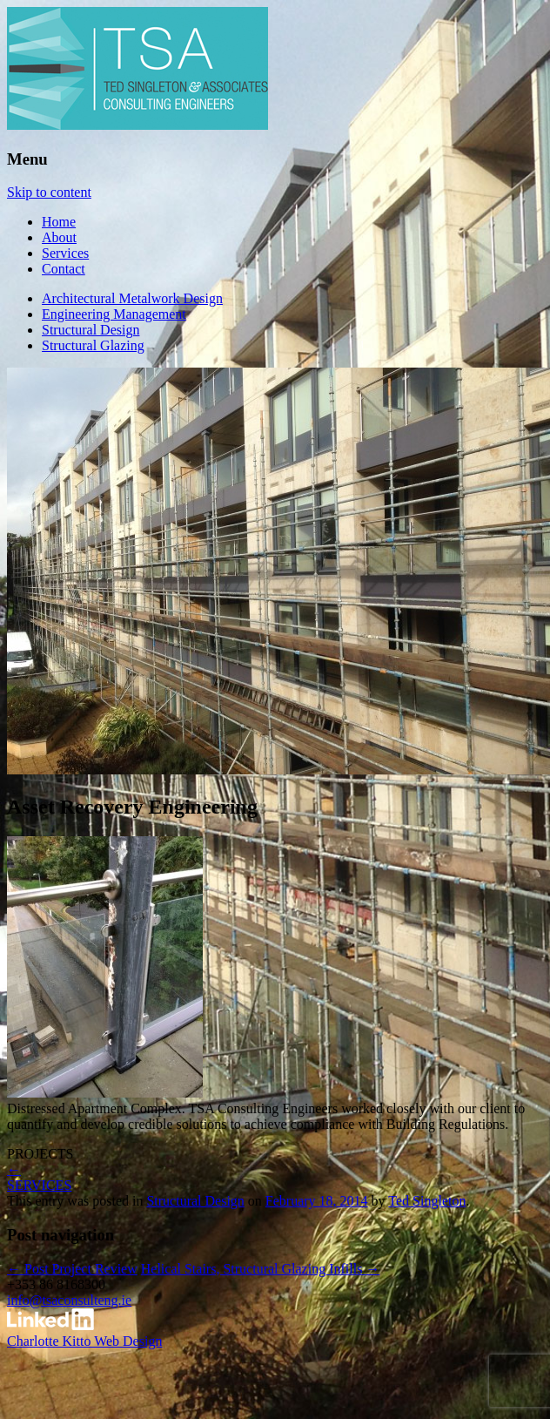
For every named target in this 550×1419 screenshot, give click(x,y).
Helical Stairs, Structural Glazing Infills (260, 1268)
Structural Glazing (93, 345)
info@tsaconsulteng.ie (69, 1300)
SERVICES (39, 1185)
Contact (63, 268)
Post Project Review (72, 1268)
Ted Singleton (427, 1200)
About (59, 237)
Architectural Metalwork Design (132, 298)
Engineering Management (114, 314)
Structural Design (90, 329)
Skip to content (49, 192)
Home (59, 221)
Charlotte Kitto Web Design (84, 1341)
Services (65, 253)
